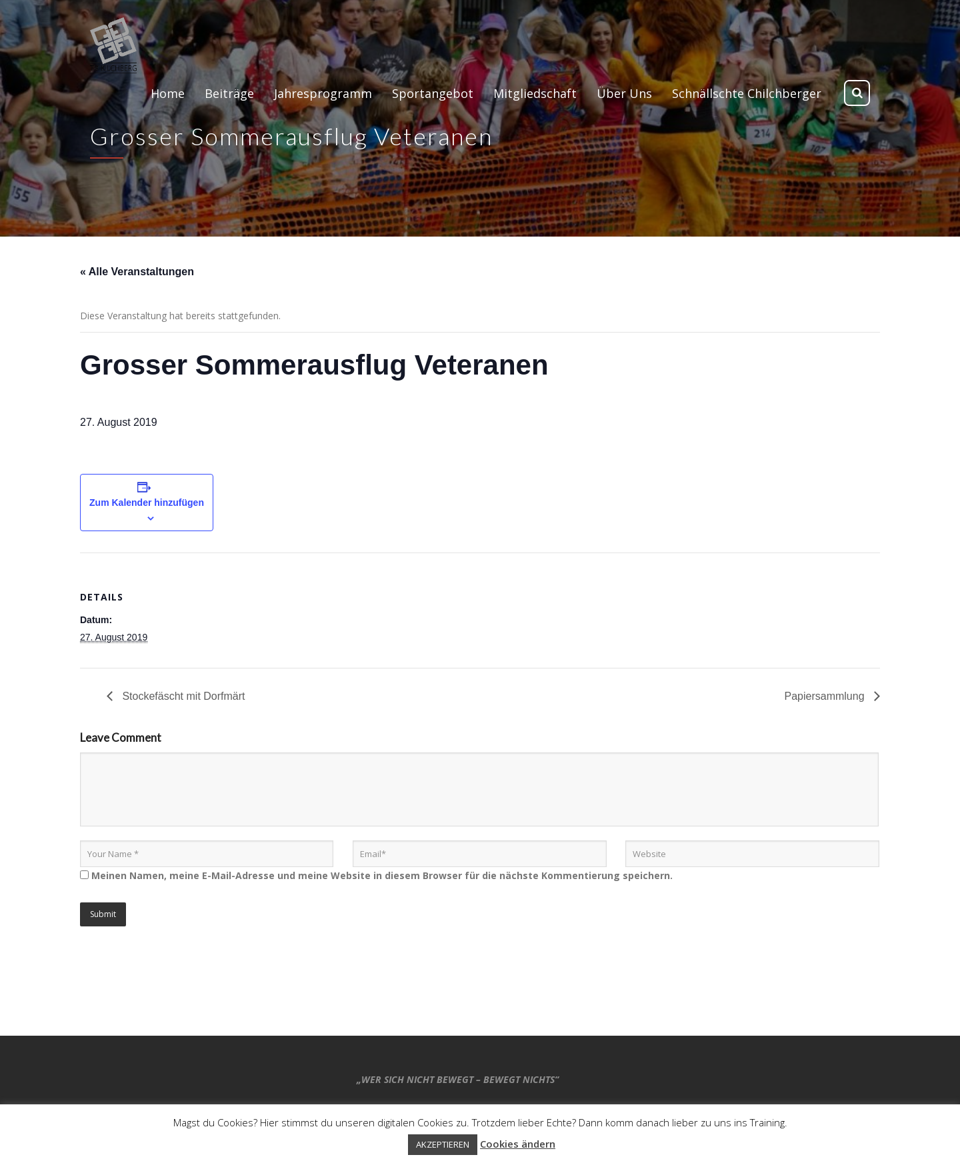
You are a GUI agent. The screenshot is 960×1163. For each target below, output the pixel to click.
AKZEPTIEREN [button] (442, 1144)
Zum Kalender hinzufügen (146, 502)
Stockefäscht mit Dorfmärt (182, 696)
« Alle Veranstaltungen (137, 271)
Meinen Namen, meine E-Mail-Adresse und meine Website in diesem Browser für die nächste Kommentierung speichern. (382, 875)
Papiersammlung (826, 696)
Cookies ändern (517, 1143)
